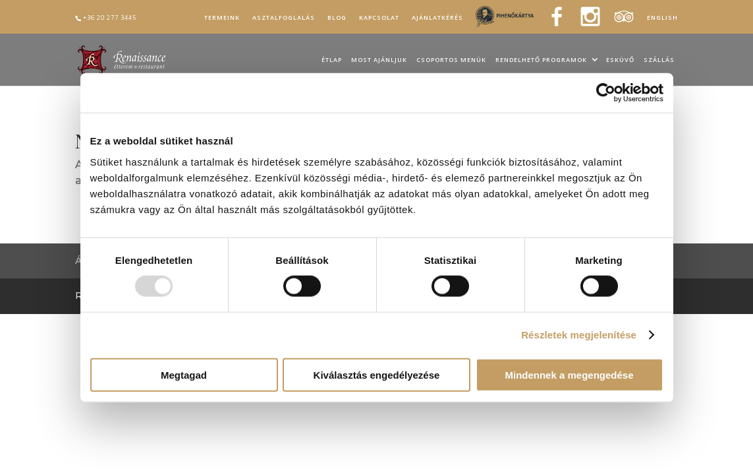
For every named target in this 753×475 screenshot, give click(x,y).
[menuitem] (662, 20)
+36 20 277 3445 (109, 17)
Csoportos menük (451, 60)
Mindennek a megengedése (569, 374)
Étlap (331, 60)
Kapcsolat (379, 18)
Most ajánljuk (379, 60)
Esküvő (620, 60)
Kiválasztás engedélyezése (377, 374)
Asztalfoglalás (283, 18)
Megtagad (184, 374)
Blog (337, 18)
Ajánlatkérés (437, 18)
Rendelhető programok (541, 60)
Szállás (659, 60)
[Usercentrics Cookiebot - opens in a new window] (605, 93)
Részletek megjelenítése (578, 334)
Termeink (222, 18)
